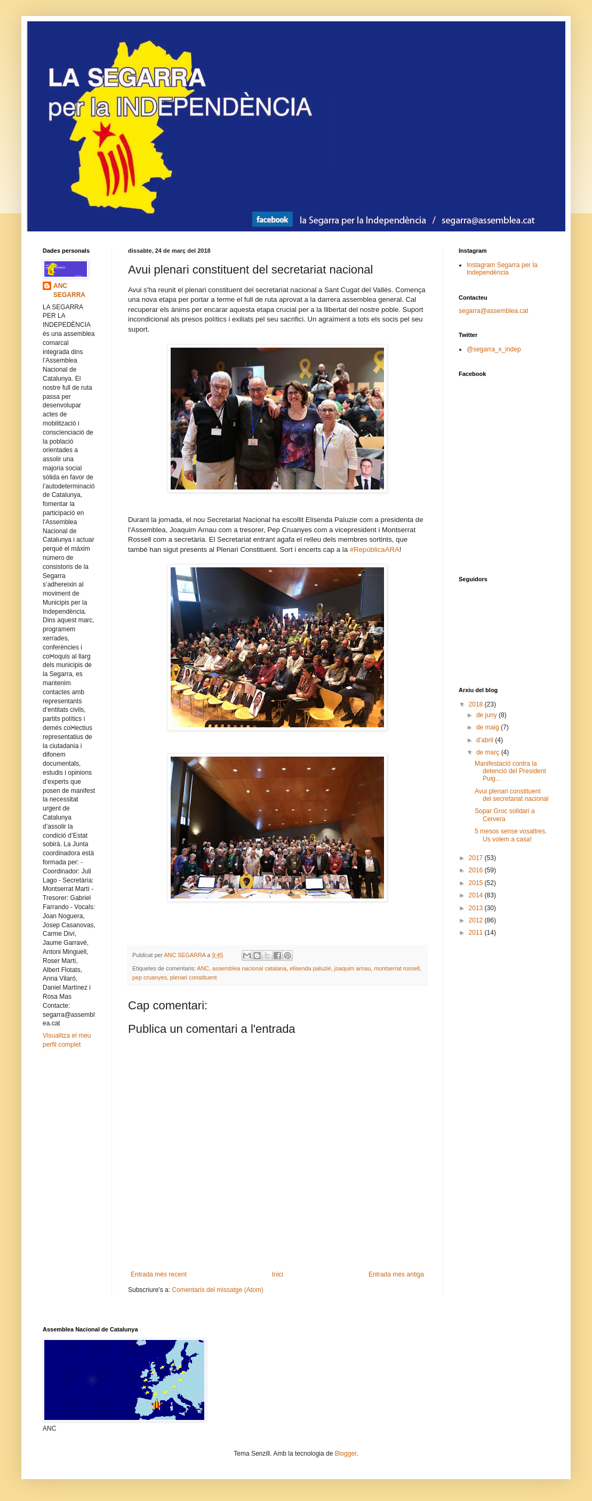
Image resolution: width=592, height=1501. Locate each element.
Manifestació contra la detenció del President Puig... (510, 771)
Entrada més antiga (396, 1274)
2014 (477, 895)
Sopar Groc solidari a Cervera (505, 814)
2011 (477, 932)
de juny (487, 715)
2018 (477, 704)
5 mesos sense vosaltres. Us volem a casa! (511, 835)
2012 (477, 920)
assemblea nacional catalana (249, 968)
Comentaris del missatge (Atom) (217, 1290)
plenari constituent (193, 977)
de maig (488, 727)
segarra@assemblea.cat (493, 311)
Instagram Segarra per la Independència (502, 268)
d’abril (485, 740)
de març (488, 752)
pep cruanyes (149, 977)
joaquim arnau (352, 968)
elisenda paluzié (310, 968)
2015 (477, 883)
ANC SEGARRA (69, 290)
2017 (477, 858)
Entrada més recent (159, 1274)
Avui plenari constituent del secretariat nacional (511, 795)
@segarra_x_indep (494, 349)
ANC (203, 968)
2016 (477, 870)
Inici (277, 1274)
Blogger (346, 1453)
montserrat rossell (397, 968)
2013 (477, 908)
